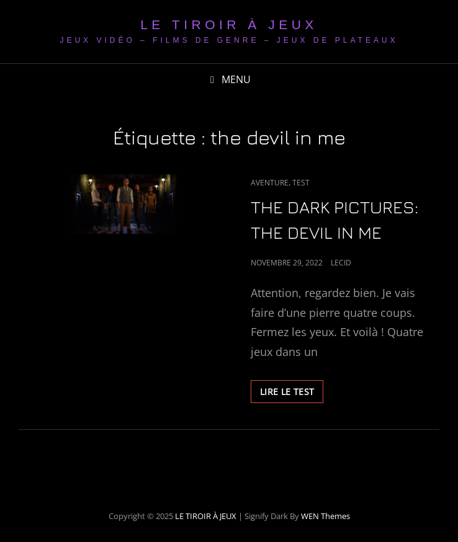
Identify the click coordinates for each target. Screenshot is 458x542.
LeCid (341, 262)
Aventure (270, 182)
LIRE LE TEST (291, 393)
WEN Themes (325, 516)
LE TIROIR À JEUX (229, 24)
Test (301, 182)
